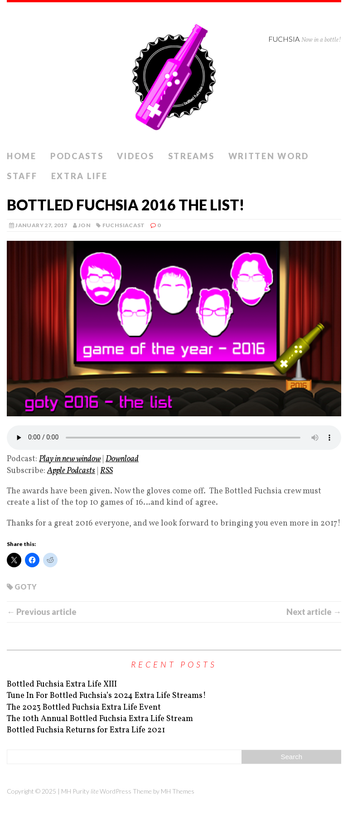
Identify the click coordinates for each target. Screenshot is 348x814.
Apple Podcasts (71, 471)
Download (122, 459)
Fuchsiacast (123, 225)
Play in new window (70, 459)
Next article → (313, 612)
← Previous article (42, 612)
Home (22, 156)
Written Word (268, 156)
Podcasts (77, 156)
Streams (191, 156)
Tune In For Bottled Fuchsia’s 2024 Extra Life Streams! (106, 696)
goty (25, 586)
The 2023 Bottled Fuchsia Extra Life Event (84, 707)
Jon (84, 225)
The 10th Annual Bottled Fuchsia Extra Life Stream (100, 719)
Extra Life (79, 176)
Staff (22, 176)
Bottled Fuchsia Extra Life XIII (62, 684)
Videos (135, 156)
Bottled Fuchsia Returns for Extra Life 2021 (86, 730)
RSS (106, 471)
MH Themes (177, 791)
